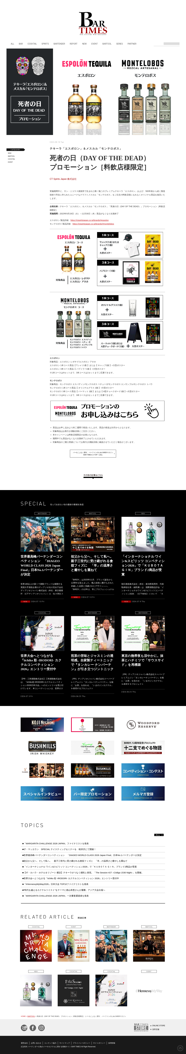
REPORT (73, 44)
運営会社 (24, 1043)
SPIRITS (45, 44)
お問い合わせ (36, 1043)
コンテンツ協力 (50, 1043)
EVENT (94, 44)
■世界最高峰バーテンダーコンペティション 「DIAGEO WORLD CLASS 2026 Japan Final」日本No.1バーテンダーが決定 (82, 855)
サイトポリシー (99, 1043)
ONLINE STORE (158, 1026)
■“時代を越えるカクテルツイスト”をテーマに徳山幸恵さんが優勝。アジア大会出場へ (63, 890)
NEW (84, 44)
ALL (12, 44)
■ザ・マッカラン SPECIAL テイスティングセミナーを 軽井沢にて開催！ (59, 849)
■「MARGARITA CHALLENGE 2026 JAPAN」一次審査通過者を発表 (55, 896)
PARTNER (132, 44)
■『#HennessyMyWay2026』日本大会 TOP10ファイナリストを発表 (55, 884)
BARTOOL (107, 44)
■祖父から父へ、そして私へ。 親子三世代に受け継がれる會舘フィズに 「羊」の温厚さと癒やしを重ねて (74, 861)
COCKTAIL (32, 44)
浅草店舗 (155, 1029)
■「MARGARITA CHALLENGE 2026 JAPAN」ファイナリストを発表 (55, 843)
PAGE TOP (180, 1048)
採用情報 (111, 1043)
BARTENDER (59, 44)
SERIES (119, 44)
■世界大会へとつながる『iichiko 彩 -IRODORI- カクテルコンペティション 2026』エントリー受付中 (70, 878)
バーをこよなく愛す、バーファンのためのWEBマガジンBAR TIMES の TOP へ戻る (93, 454)
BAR (21, 44)
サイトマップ (64, 1043)
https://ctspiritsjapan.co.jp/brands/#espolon (90, 220)
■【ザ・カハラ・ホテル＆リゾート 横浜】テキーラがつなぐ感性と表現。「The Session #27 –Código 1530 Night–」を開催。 (83, 872)
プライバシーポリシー (81, 1043)
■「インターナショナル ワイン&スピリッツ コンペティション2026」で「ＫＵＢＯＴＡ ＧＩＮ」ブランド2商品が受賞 (79, 866)
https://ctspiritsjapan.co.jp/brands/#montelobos (93, 224)
